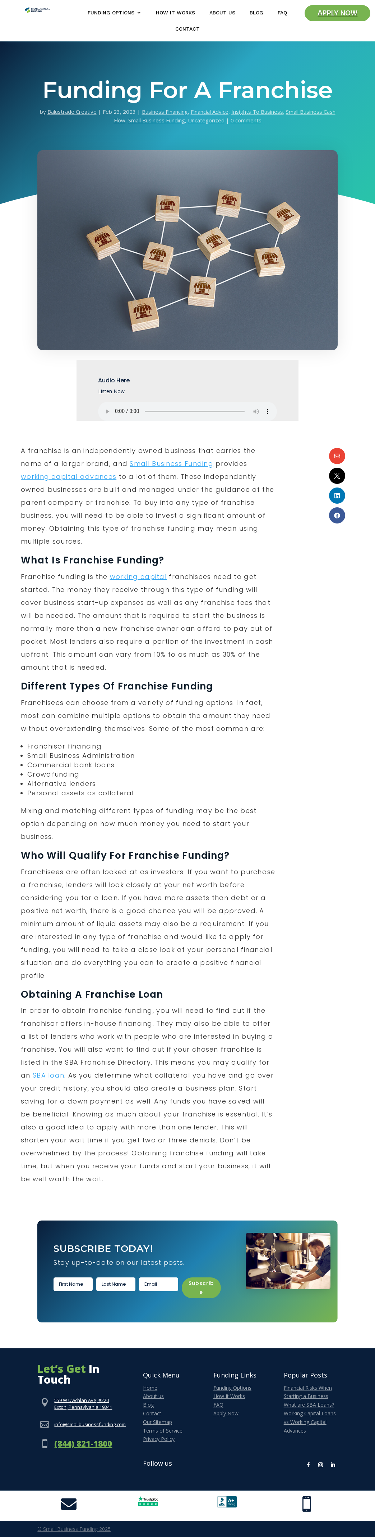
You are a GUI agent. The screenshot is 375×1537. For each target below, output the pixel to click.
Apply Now (337, 13)
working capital (138, 576)
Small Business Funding (156, 120)
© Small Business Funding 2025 (74, 1528)
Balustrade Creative (72, 111)
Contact (187, 29)
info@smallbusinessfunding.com (90, 1424)
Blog (256, 12)
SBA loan (48, 1075)
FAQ (282, 12)
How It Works (175, 12)
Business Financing (165, 111)
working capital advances (68, 476)
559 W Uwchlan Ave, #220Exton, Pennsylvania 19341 (83, 1404)
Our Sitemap (157, 1422)
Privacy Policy (159, 1438)
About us (153, 1396)
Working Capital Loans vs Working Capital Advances (310, 1422)
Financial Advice (209, 111)
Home (150, 1387)
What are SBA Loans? (309, 1404)
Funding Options (111, 12)
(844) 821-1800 (83, 1443)
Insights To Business (257, 111)
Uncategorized (206, 120)
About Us (222, 12)
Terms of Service (162, 1430)
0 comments (246, 120)
